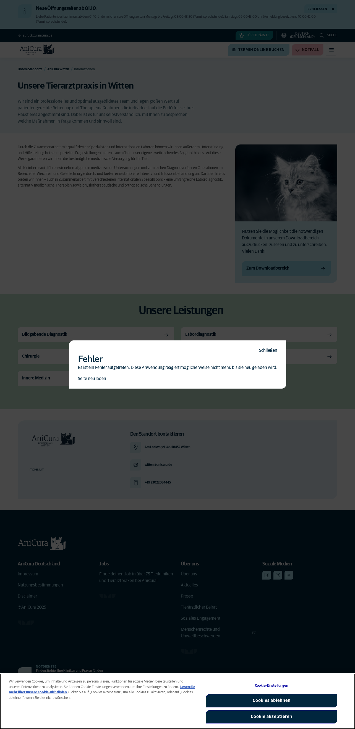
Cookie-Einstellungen (271, 685)
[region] (177, 701)
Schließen (268, 350)
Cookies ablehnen (272, 700)
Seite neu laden (92, 378)
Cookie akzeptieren (271, 716)
